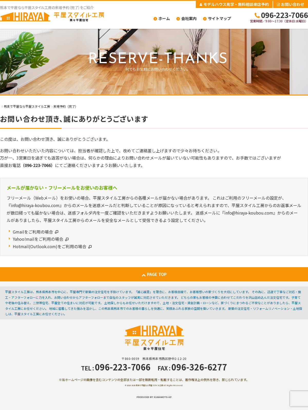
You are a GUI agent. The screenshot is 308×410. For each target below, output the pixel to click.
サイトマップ (219, 18)
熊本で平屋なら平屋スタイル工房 (149, 385)
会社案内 (189, 18)
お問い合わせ (290, 4)
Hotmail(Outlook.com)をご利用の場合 (49, 246)
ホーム (164, 18)
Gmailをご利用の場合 (33, 232)
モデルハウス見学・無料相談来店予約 (234, 4)
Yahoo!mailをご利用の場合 (38, 239)
